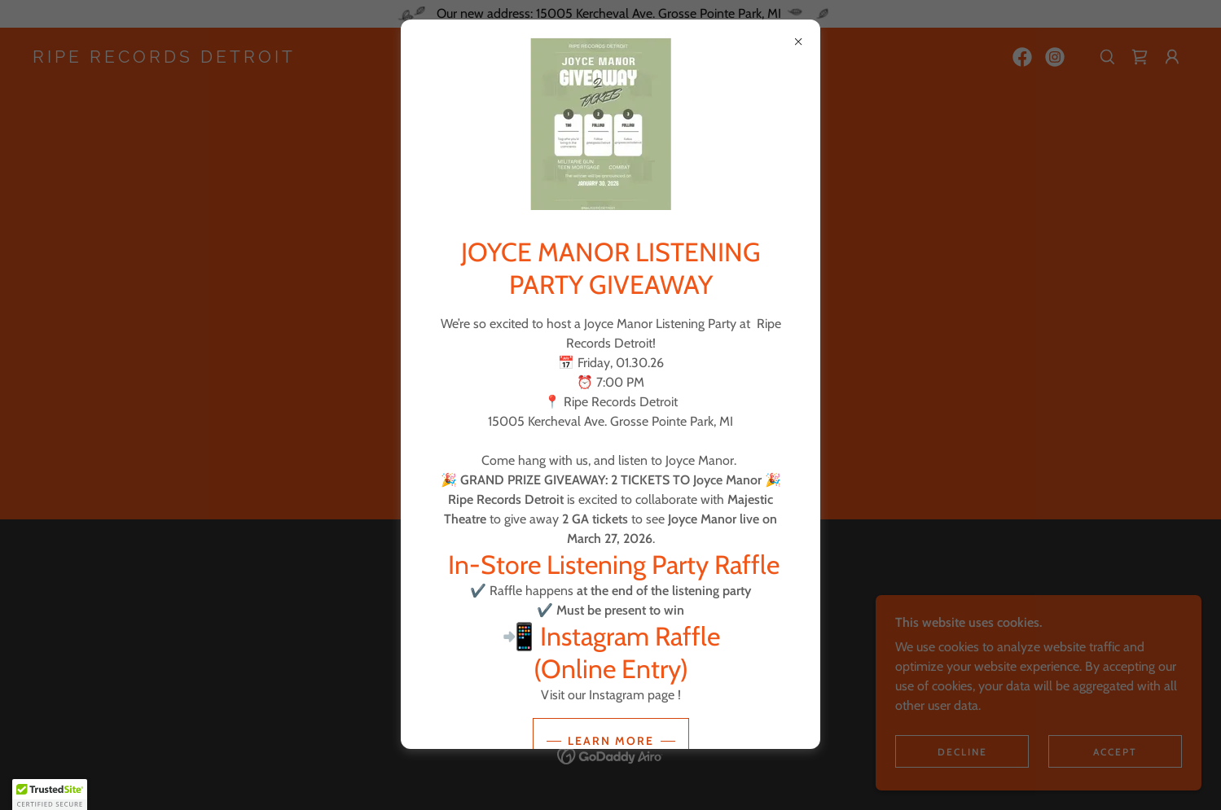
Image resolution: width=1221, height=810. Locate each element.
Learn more (611, 740)
